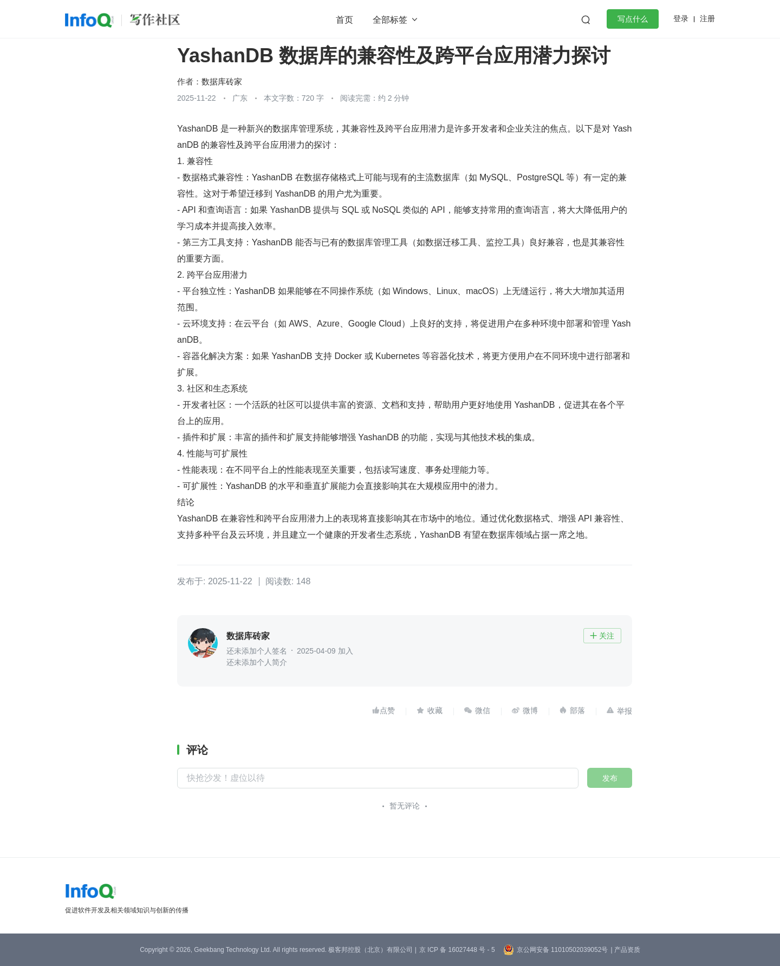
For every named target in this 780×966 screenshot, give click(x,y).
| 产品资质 (625, 950)
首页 (344, 19)
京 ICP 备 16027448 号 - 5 (457, 950)
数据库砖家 (222, 81)
